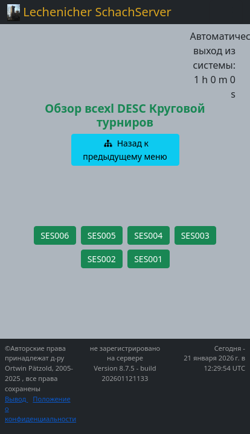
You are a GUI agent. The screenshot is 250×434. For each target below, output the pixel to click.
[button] (125, 150)
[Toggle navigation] (226, 12)
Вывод (16, 398)
